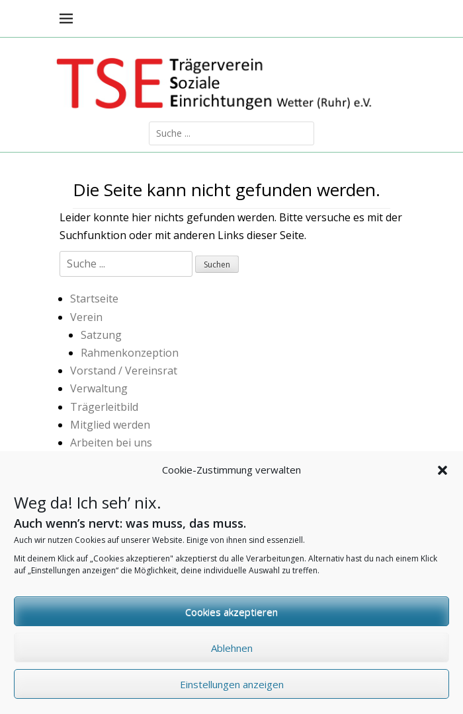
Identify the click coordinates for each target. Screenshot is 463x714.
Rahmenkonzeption (130, 352)
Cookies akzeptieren (231, 618)
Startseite (94, 298)
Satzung (101, 335)
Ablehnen (232, 654)
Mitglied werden (110, 424)
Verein (86, 317)
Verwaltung (99, 388)
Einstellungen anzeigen (232, 690)
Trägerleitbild (104, 407)
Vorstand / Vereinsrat (123, 370)
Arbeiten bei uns (111, 442)
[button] (442, 476)
